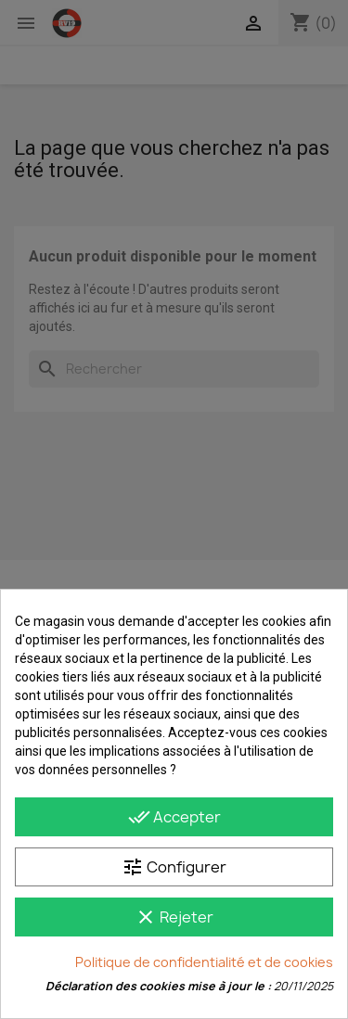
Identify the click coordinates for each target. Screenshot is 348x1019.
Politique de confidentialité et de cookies (204, 962)
